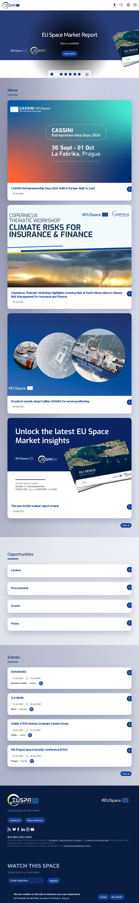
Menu (135, 5)
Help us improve (35, 820)
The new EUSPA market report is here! (35, 506)
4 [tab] (70, 74)
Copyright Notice (66, 840)
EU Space (115, 801)
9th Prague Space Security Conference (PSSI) (39, 749)
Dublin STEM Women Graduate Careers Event (40, 723)
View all (126, 525)
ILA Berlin (17, 697)
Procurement (20, 588)
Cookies (77, 840)
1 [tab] (54, 74)
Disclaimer (53, 840)
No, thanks (117, 897)
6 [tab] (79, 74)
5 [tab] (74, 74)
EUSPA (22, 801)
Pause (87, 74)
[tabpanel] (69, 44)
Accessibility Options (114, 5)
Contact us (15, 820)
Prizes (15, 623)
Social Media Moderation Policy (77, 846)
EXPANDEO (18, 671)
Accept (103, 897)
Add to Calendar (41, 683)
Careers (16, 570)
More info (66, 898)
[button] (128, 5)
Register (54, 881)
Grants (15, 605)
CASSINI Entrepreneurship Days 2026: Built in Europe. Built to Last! (53, 188)
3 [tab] (65, 74)
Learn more (69, 54)
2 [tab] (61, 74)
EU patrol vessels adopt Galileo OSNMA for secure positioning (50, 401)
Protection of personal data (97, 840)
